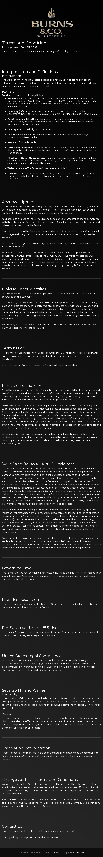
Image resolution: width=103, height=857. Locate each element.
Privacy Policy (59, 853)
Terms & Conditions (75, 853)
